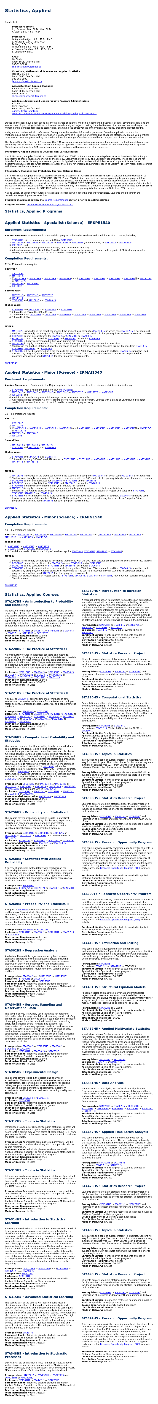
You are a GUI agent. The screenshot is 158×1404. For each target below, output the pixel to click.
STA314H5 (28, 1332)
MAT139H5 (62, 242)
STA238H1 (39, 932)
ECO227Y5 (17, 338)
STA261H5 (24, 932)
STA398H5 (17, 348)
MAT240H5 (33, 283)
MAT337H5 (140, 314)
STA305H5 (50, 309)
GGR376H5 (103, 1108)
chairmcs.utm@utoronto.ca (26, 67)
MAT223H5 (18, 283)
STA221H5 (104, 1106)
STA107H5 (17, 240)
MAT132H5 (20, 278)
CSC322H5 (35, 314)
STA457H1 (101, 1165)
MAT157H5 (65, 278)
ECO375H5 (43, 1098)
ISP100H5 (17, 245)
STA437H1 (101, 1062)
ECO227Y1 (43, 719)
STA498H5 (46, 348)
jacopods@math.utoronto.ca (27, 81)
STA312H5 (101, 728)
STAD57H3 (116, 1165)
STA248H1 (53, 714)
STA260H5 (50, 300)
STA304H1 (24, 1051)
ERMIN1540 (11, 585)
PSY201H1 (25, 677)
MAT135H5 (35, 278)
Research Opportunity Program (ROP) (120, 868)
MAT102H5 (18, 276)
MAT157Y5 (110, 242)
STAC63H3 (53, 1380)
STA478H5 (29, 348)
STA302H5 (17, 309)
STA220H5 (23, 699)
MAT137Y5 (47, 242)
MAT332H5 (95, 314)
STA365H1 (87, 632)
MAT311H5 (80, 314)
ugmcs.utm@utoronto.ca (25, 111)
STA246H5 (17, 351)
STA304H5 (33, 309)
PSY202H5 (57, 719)
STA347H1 (24, 1380)
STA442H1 (115, 966)
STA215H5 (24, 672)
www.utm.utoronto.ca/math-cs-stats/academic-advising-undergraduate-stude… (54, 113)
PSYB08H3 (25, 721)
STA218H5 (39, 672)
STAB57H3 (68, 932)
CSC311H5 (50, 314)
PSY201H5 (27, 675)
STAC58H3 (13, 934)
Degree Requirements (56, 200)
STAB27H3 (67, 714)
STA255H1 (68, 888)
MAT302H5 (65, 314)
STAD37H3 (116, 1062)
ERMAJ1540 (11, 508)
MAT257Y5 (47, 295)
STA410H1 (87, 731)
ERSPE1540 (11, 363)
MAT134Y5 (60, 784)
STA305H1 (24, 1100)
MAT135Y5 (10, 786)
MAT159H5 (125, 242)
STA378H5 (141, 346)
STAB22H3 (39, 677)
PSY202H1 (10, 721)
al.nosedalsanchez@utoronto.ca (29, 96)
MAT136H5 (33, 242)
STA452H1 (101, 966)
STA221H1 (24, 714)
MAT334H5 (110, 314)
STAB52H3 (53, 630)
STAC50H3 (39, 1051)
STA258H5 (33, 300)
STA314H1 (24, 1276)
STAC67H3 (39, 716)
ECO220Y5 (17, 336)
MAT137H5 (50, 278)
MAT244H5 (18, 298)
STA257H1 (39, 630)
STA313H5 (101, 630)
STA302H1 (25, 716)
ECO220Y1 (13, 719)
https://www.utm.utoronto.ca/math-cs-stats (50, 204)
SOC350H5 (132, 1108)
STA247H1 (27, 633)
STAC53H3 (53, 1051)
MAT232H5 (18, 295)
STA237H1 (13, 633)
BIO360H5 (54, 716)
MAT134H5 (18, 242)
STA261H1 (53, 932)
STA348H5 (66, 309)
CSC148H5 (28, 784)
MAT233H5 (77, 242)
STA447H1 (39, 1380)
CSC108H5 (17, 273)
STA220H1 (42, 675)
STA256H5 (66, 240)
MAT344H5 (125, 314)
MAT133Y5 (17, 331)
